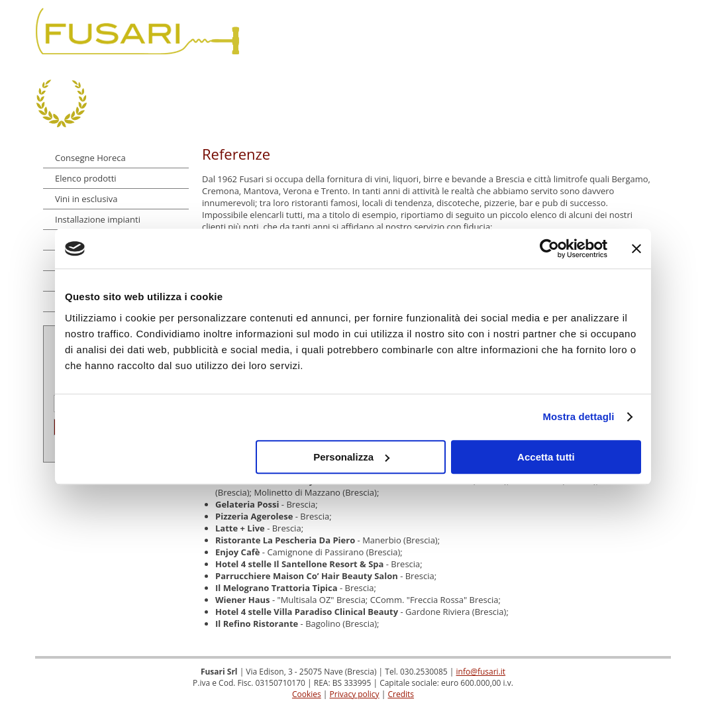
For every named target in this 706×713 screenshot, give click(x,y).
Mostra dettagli (578, 416)
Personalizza (351, 457)
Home (280, 31)
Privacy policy (354, 694)
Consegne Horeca (90, 158)
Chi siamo (338, 31)
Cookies (306, 694)
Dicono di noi (491, 31)
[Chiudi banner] (636, 248)
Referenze (569, 31)
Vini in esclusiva (86, 199)
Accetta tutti (546, 457)
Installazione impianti (97, 219)
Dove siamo (409, 31)
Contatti (636, 31)
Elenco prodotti (86, 178)
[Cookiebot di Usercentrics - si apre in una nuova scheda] (549, 248)
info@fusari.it (481, 671)
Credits (400, 694)
